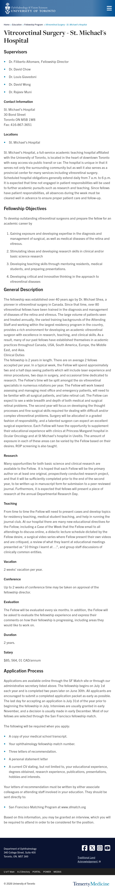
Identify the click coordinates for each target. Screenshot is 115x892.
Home (7, 24)
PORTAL (36, 871)
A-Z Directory (23, 871)
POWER (47, 871)
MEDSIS (57, 871)
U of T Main (9, 871)
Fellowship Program (33, 24)
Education (17, 24)
